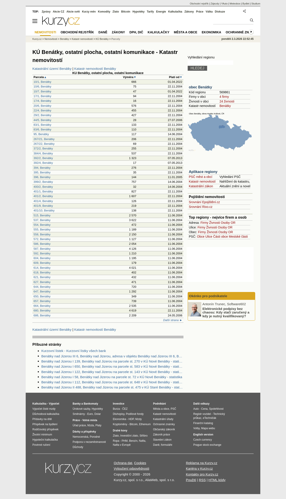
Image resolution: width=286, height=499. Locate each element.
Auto (196, 408)
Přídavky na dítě (42, 419)
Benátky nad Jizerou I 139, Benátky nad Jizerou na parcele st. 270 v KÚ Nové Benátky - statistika (112, 361)
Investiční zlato (129, 435)
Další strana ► (172, 320)
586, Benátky (42, 243)
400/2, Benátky (43, 186)
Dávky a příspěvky (84, 431)
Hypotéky (138, 11)
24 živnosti (226, 101)
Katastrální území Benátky (52, 68)
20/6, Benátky (42, 105)
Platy (98, 425)
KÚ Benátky (102, 39)
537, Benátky (42, 220)
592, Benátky (42, 253)
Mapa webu (208, 428)
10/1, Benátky (42, 81)
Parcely (115, 39)
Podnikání (159, 403)
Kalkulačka (175, 11)
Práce (200, 11)
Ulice (208, 236)
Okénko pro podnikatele (208, 296)
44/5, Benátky (42, 120)
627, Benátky (42, 282)
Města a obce (185, 32)
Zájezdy (214, 3)
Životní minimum (42, 434)
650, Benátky (42, 296)
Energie (161, 11)
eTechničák (209, 418)
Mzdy (138, 419)
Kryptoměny (120, 424)
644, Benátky (42, 286)
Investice (118, 403)
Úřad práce (79, 425)
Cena (204, 408)
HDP (131, 419)
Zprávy (46, 11)
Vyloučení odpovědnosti (131, 468)
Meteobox (235, 3)
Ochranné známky (242, 32)
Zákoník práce (161, 434)
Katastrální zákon (201, 186)
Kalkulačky (158, 32)
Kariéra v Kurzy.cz (199, 468)
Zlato (116, 11)
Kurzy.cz (37, 39)
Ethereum (145, 424)
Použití (191, 480)
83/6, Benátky (42, 129)
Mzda (90, 425)
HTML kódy (216, 480)
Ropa (116, 440)
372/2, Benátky (43, 148)
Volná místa (89, 420)
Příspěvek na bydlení (44, 424)
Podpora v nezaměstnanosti (89, 442)
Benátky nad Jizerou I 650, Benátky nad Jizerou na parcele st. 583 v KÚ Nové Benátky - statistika (112, 366)
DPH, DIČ (136, 32)
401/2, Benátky (43, 196)
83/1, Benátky (42, 124)
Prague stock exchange (207, 444)
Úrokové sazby (81, 408)
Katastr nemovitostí (202, 181)
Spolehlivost (216, 408)
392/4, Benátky (43, 162)
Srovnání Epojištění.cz (204, 202)
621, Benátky (42, 277)
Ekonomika (211, 32)
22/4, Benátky (42, 110)
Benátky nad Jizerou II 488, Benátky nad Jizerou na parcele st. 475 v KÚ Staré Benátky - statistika (112, 387)
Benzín (133, 440)
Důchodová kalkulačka (45, 414)
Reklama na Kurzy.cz (201, 463)
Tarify (150, 11)
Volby (196, 428)
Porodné (95, 436)
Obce (200, 236)
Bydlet (245, 3)
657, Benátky (42, 301)
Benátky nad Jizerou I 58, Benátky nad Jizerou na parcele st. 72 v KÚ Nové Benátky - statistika (111, 377)
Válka (209, 11)
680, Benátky (42, 310)
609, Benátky (42, 262)
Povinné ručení (41, 444)
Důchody (78, 447)
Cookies (140, 463)
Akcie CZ (58, 11)
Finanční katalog (203, 423)
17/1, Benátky (42, 96)
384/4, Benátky (43, 153)
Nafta (142, 440)
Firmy (204, 222)
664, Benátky (42, 305)
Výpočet (54, 403)
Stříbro (143, 435)
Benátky (225, 106)
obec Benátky (200, 87)
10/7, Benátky (42, 91)
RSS (202, 480)
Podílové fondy (134, 414)
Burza (116, 408)
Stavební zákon (162, 439)
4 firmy (224, 96)
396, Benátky (42, 177)
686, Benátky (42, 315)
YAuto (224, 3)
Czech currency (202, 439)
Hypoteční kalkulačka (45, 439)
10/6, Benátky (42, 86)
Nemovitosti (50, 39)
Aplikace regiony (203, 172)
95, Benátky (41, 134)
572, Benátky (42, 239)
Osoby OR (228, 222)
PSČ (173, 408)
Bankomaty (91, 403)
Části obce (220, 236)
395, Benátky (42, 172)
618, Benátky (42, 272)
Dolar (97, 414)
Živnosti (214, 222)
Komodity (104, 11)
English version (203, 434)
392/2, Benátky (43, 158)
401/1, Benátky (43, 191)
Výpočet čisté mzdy (43, 408)
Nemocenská (80, 436)
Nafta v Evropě (121, 444)
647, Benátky (42, 291)
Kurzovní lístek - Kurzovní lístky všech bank (73, 351)
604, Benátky (42, 258)
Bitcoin (125, 11)
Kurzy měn (89, 11)
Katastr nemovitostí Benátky (95, 68)
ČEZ (125, 408)
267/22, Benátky (44, 143)
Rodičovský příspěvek (45, 429)
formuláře (166, 444)
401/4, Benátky (43, 201)
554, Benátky (42, 224)
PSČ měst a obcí (200, 177)
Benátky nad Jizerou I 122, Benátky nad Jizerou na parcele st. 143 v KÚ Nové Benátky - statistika (112, 372)
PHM (125, 440)
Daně (103, 32)
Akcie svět (73, 11)
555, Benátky (42, 229)
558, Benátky (42, 234)
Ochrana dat (123, 463)
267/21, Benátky (44, 139)
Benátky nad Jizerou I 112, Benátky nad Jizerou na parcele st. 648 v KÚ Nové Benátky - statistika (112, 382)
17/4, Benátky (42, 100)
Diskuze (220, 11)
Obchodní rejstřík (199, 3)
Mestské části (238, 236)
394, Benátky (42, 167)
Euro (90, 414)
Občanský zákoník (164, 429)
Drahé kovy (120, 430)
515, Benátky (42, 215)
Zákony (189, 11)
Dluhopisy (118, 414)
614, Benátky (42, 267)
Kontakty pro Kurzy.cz (202, 474)
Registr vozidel (202, 414)
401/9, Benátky (43, 205)
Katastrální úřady (163, 419)
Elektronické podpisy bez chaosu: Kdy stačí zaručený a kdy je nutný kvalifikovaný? (225, 312)
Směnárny (79, 414)
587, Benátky (42, 248)
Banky (77, 403)
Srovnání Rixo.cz (200, 207)
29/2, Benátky (42, 115)
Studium (255, 3)
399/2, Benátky (43, 181)
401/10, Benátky (44, 210)
